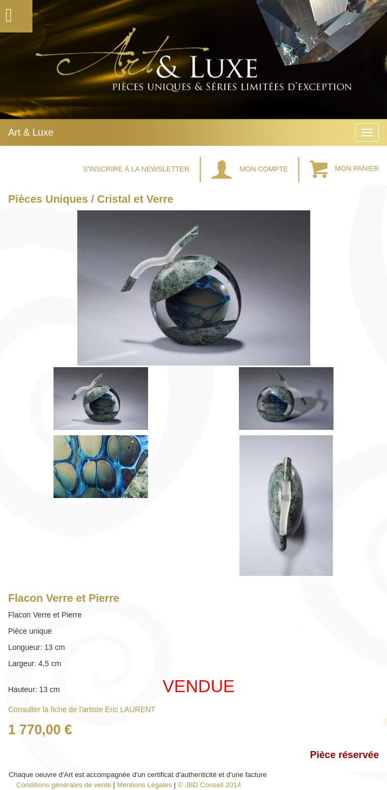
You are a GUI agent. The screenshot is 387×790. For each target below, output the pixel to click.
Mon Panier (344, 169)
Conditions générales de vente (63, 785)
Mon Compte (250, 169)
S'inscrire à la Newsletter (137, 169)
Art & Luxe (31, 132)
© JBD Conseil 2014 (209, 785)
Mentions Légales (144, 785)
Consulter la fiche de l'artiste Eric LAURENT (82, 709)
